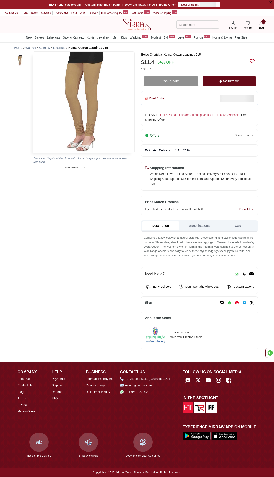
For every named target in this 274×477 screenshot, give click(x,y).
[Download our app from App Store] (224, 435)
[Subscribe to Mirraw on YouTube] (208, 380)
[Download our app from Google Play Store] (197, 435)
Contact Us (11, 12)
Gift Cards (141, 12)
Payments (58, 379)
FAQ (55, 398)
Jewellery (103, 37)
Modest (156, 37)
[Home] (137, 24)
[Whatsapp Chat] (269, 353)
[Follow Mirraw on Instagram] (218, 380)
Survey (94, 12)
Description (160, 225)
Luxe (184, 37)
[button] (20, 60)
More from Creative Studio (186, 337)
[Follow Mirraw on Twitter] (198, 380)
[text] (194, 25)
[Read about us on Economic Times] (188, 407)
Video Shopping (165, 12)
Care (238, 225)
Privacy (22, 404)
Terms (22, 398)
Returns (57, 392)
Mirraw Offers (27, 411)
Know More (246, 209)
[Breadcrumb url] (18, 47)
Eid (169, 37)
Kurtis (90, 37)
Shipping (58, 385)
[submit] (215, 25)
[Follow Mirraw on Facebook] (229, 380)
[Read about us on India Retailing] (199, 407)
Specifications (199, 225)
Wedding (139, 37)
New (29, 37)
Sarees (39, 37)
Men (115, 37)
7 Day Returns (29, 12)
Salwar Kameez (73, 37)
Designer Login (96, 385)
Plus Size (241, 37)
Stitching (46, 12)
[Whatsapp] (187, 380)
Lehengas (53, 37)
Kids (124, 37)
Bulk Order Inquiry (114, 12)
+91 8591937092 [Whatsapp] (134, 392)
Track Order (61, 12)
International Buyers (99, 379)
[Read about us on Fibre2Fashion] (211, 407)
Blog (21, 392)
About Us (24, 379)
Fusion (202, 37)
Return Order (78, 12)
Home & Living (222, 37)
